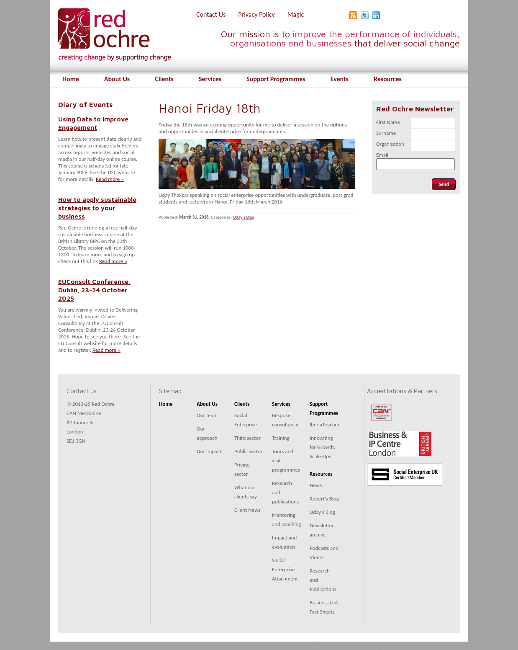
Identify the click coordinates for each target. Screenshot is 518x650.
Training (281, 438)
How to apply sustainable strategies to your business (97, 208)
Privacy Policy (256, 14)
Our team (207, 415)
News (316, 485)
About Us (117, 79)
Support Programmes (275, 79)
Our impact (209, 451)
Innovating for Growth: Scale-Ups (322, 447)
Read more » (110, 179)
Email (382, 155)
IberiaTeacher (325, 424)
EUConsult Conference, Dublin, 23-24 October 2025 (94, 290)
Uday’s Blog (322, 512)
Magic (295, 14)
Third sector (247, 438)
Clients (164, 79)
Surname (386, 133)
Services (210, 79)
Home (70, 79)
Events (340, 79)
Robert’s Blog (324, 498)
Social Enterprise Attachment (285, 569)
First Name (388, 122)
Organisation (390, 144)
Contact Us (211, 14)
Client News (247, 510)
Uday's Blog (243, 217)
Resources (388, 79)
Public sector (248, 451)
